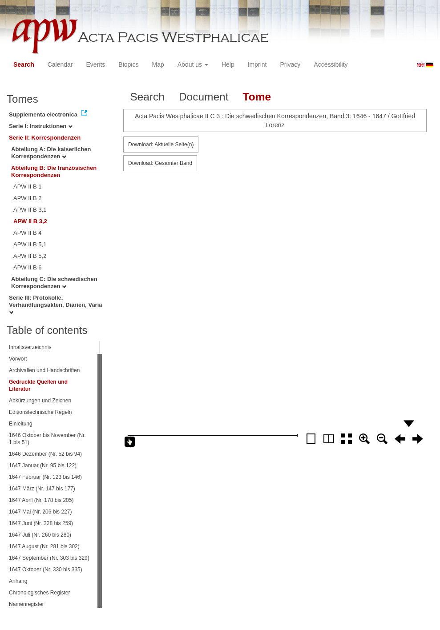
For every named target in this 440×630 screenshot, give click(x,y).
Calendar (60, 64)
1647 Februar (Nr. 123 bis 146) (45, 477)
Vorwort (18, 359)
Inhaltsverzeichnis (30, 347)
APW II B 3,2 (30, 221)
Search (23, 64)
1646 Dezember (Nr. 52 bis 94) (45, 454)
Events (95, 64)
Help (228, 64)
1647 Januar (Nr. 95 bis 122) (43, 465)
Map (158, 64)
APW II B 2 (27, 198)
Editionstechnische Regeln (40, 412)
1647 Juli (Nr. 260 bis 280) (40, 535)
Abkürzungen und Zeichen (40, 400)
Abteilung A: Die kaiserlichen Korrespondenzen (51, 153)
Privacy (290, 64)
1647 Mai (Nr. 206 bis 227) (40, 512)
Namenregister (26, 604)
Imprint (257, 64)
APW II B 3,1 (29, 209)
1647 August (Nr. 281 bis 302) (44, 546)
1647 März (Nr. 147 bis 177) (42, 489)
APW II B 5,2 (29, 256)
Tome (257, 97)
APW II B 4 (27, 232)
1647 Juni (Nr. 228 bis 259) (41, 523)
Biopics (128, 64)
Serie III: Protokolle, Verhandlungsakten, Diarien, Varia (55, 304)
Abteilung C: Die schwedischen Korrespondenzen (54, 282)
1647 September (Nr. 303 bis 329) (49, 558)
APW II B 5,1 (29, 244)
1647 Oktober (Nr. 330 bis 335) (45, 569)
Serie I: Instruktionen (41, 126)
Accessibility (330, 64)
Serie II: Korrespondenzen (45, 137)
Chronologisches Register (39, 593)
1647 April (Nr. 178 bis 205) (41, 500)
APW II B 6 (27, 267)
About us (193, 64)
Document (204, 97)
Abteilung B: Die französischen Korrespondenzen (54, 171)
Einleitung (20, 424)
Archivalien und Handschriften (44, 370)
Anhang (18, 581)
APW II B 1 (27, 186)
